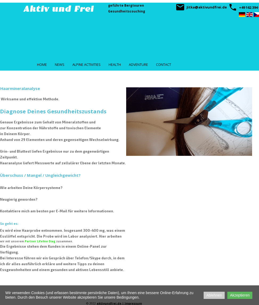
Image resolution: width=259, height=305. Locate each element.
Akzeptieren (240, 295)
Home (42, 64)
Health (115, 64)
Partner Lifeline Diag (40, 241)
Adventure (138, 64)
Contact (163, 64)
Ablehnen (214, 295)
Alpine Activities (86, 64)
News (59, 64)
